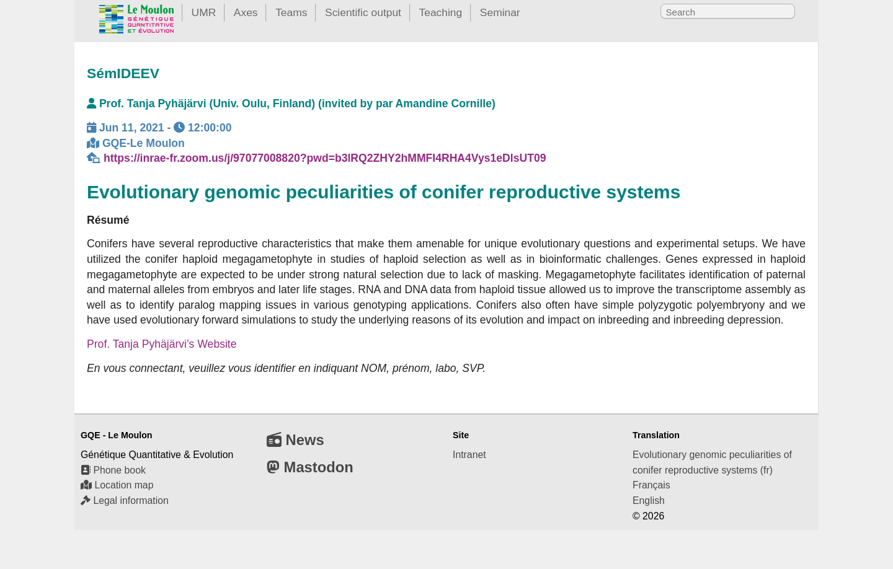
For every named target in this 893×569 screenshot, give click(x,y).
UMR (204, 12)
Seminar (500, 12)
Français (651, 485)
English (649, 500)
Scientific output (363, 12)
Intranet (469, 454)
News (295, 439)
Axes (246, 12)
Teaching (441, 12)
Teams (291, 12)
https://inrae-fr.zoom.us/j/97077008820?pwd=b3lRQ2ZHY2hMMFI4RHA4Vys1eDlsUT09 (325, 158)
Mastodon (310, 467)
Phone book (113, 470)
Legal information (125, 500)
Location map (117, 485)
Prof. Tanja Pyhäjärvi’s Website (162, 344)
